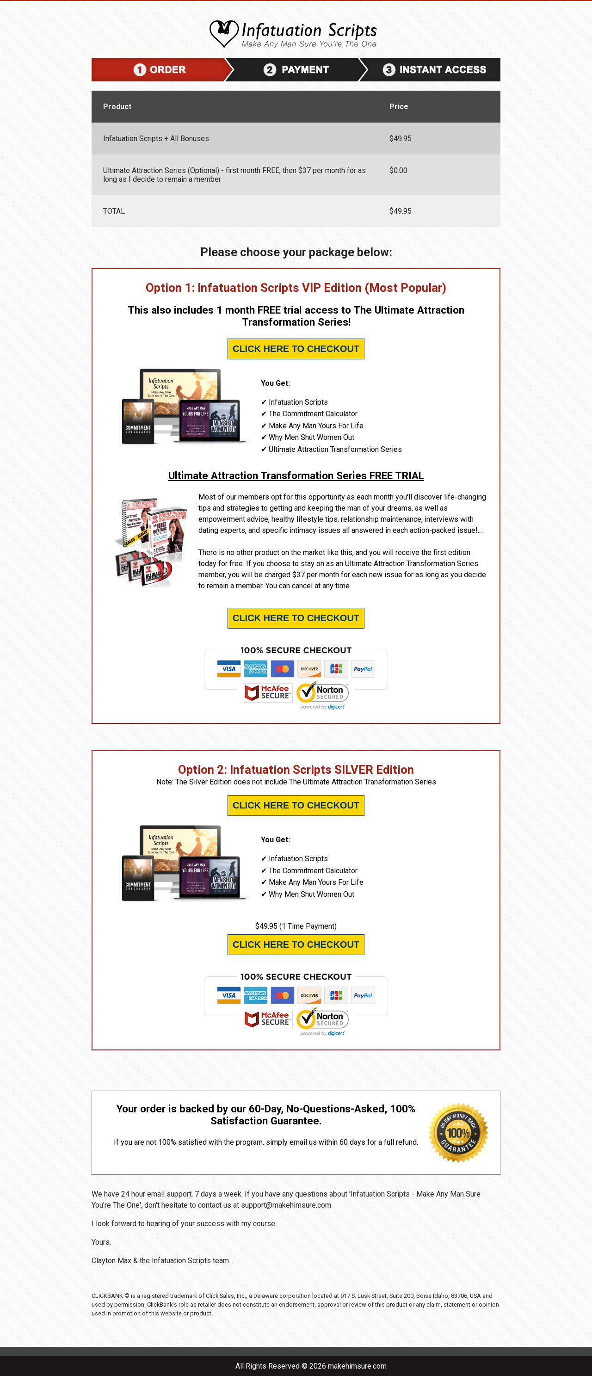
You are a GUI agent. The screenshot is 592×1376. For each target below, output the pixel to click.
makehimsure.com (357, 1366)
